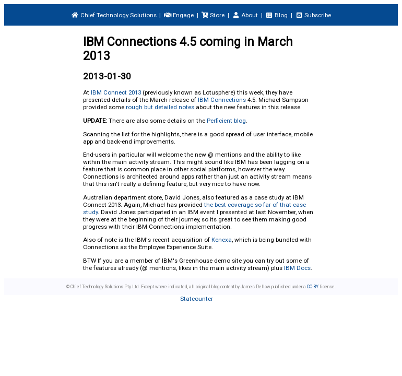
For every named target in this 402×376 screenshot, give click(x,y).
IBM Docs (297, 268)
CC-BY (312, 286)
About (245, 15)
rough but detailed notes (160, 107)
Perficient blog (226, 120)
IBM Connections (222, 99)
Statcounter (196, 298)
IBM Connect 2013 (116, 92)
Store (213, 15)
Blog (277, 15)
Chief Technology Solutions (113, 15)
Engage (179, 15)
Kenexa (221, 239)
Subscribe (312, 15)
